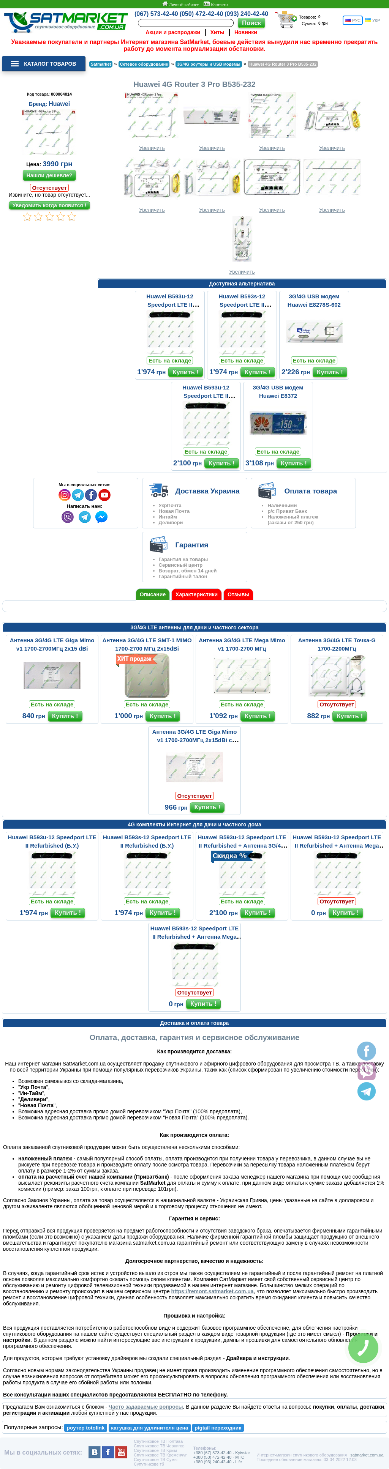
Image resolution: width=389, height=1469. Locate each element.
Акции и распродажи (172, 32)
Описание (153, 594)
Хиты (217, 32)
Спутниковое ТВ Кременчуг (160, 1455)
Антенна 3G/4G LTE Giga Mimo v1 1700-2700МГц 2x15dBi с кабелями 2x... (194, 740)
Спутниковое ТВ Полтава (158, 1441)
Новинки (245, 32)
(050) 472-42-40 (201, 14)
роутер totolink (86, 1428)
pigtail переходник (217, 1428)
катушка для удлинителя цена (149, 1428)
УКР (372, 20)
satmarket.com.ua (366, 1455)
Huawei (59, 104)
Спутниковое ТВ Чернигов (159, 1446)
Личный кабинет (180, 4)
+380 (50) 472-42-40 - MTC (218, 1457)
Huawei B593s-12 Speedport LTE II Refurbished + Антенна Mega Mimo (194, 936)
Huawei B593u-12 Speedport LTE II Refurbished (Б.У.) (169, 304)
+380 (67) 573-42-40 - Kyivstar (221, 1452)
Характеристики (197, 594)
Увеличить (151, 121)
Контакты (216, 4)
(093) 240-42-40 (246, 14)
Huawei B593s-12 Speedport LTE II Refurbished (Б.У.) (242, 304)
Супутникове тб (149, 1464)
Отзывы (238, 594)
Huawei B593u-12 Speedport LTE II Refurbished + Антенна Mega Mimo (337, 845)
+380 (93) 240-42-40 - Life (217, 1462)
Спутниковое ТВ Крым (155, 1450)
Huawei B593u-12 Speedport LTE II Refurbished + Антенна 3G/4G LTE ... (242, 845)
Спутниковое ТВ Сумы (155, 1459)
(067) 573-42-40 (156, 14)
